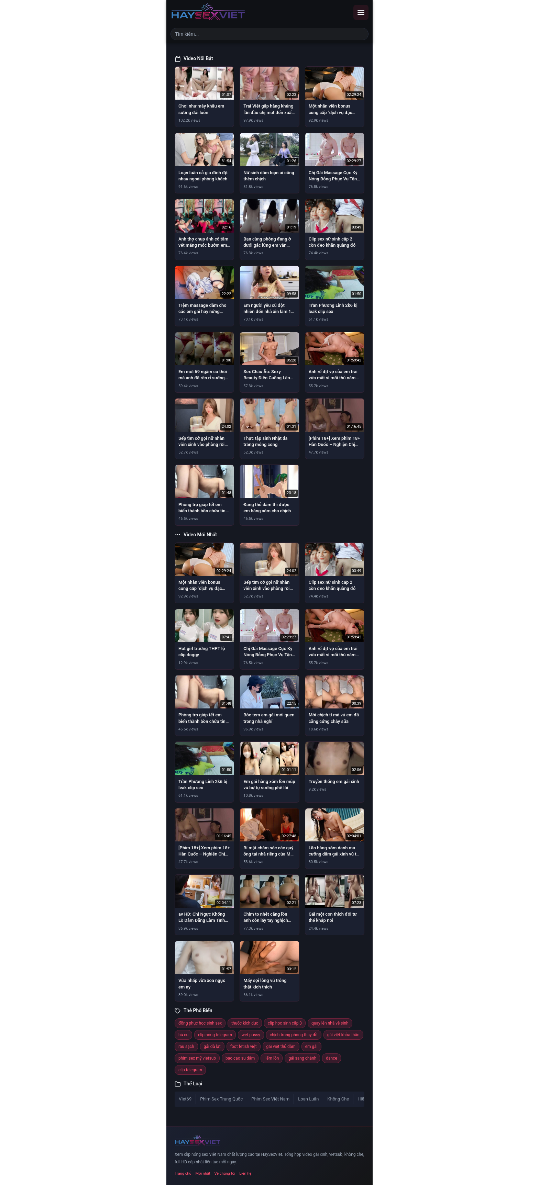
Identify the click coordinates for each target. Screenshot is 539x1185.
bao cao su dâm (240, 1058)
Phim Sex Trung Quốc (221, 1099)
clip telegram (190, 1069)
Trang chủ (183, 1173)
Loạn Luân (308, 1099)
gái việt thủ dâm (281, 1046)
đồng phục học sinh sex (200, 1023)
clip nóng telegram (215, 1034)
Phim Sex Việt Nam (270, 1099)
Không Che (338, 1099)
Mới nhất (203, 1173)
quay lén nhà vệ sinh (330, 1023)
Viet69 (185, 1099)
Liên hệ (245, 1173)
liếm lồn (271, 1058)
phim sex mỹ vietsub (197, 1058)
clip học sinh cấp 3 (285, 1023)
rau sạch (186, 1046)
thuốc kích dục (244, 1023)
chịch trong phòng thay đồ (294, 1034)
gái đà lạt (212, 1046)
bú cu (183, 1034)
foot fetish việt (243, 1046)
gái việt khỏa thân (343, 1034)
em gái (311, 1046)
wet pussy (251, 1034)
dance (331, 1058)
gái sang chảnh (302, 1058)
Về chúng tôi (224, 1173)
